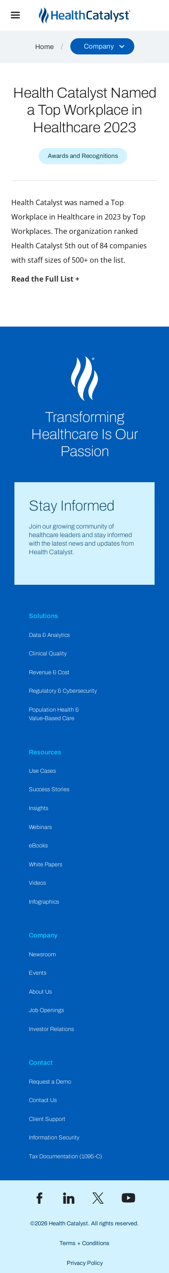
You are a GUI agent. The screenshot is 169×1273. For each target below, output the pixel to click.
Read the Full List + (45, 279)
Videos (37, 883)
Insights (38, 808)
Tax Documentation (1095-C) (65, 1156)
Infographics (44, 902)
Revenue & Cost (49, 672)
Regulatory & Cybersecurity (63, 691)
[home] (100, 15)
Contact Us (43, 1100)
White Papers (45, 864)
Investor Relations (51, 1029)
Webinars (40, 827)
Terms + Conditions (84, 1243)
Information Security (54, 1137)
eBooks (38, 846)
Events (37, 973)
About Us (40, 992)
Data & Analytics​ (49, 635)
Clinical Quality (48, 653)
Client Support (47, 1119)
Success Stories (49, 789)
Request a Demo (50, 1082)
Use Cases (42, 771)
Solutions (43, 615)
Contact (41, 1062)
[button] (15, 15)
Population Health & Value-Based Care (54, 714)
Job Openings (46, 1010)
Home (44, 46)
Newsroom (42, 954)
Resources (45, 752)
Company (43, 935)
